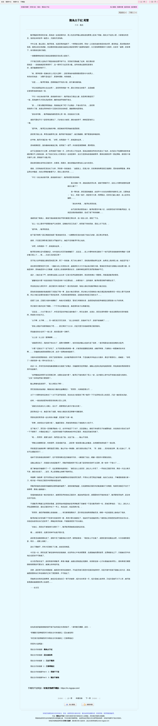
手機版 (23, 2)
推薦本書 (120, 7)
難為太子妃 (45, 7)
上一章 (69, 698)
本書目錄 (79, 698)
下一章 (88, 698)
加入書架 (113, 7)
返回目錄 (127, 7)
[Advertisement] (114, 95)
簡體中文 (16, 2)
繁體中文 (8, 2)
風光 (38, 7)
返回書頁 (134, 7)
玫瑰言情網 (24, 7)
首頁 (2, 2)
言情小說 (33, 7)
